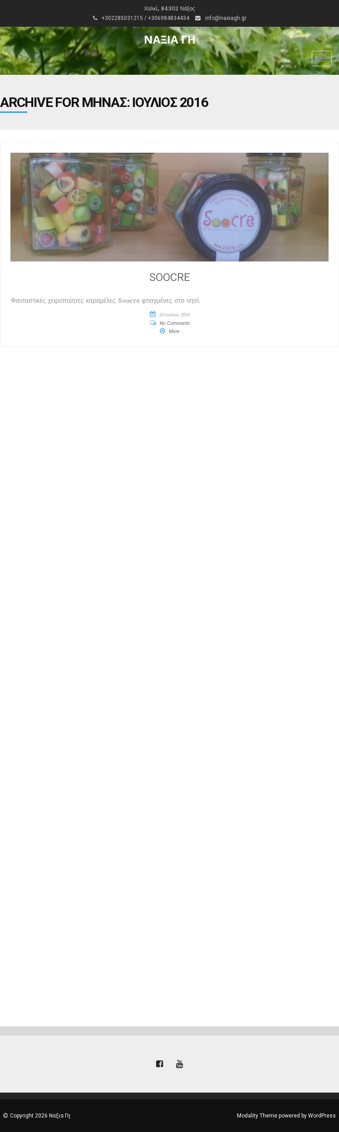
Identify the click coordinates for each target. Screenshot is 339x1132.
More (174, 331)
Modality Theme (257, 1116)
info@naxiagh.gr (225, 18)
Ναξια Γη (170, 39)
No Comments (175, 323)
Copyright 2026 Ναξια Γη (40, 1116)
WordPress (322, 1116)
